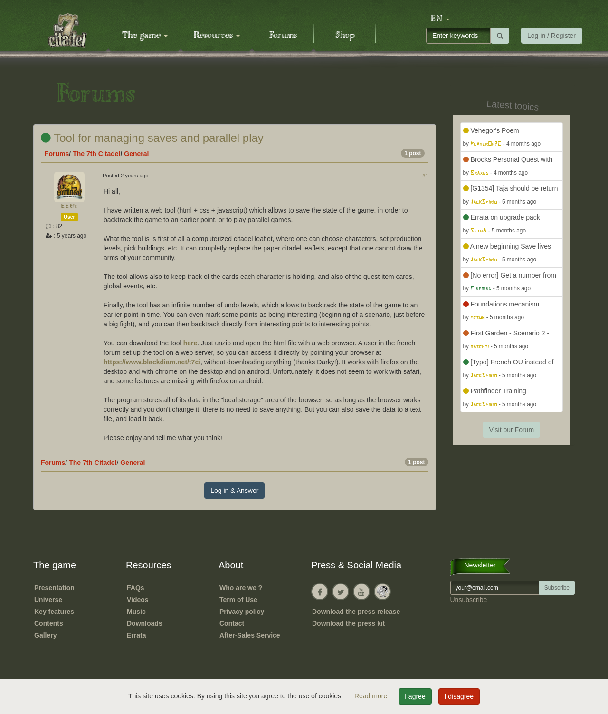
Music (136, 611)
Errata (136, 635)
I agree (415, 696)
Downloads (144, 623)
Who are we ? (240, 588)
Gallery (45, 635)
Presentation (54, 588)
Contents (48, 623)
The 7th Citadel (96, 154)
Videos (138, 599)
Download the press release (356, 611)
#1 (425, 175)
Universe (48, 599)
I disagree (459, 696)
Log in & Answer (234, 490)
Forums (283, 35)
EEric (69, 206)
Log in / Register (551, 35)
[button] (440, 19)
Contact (231, 623)
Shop (345, 35)
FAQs (135, 588)
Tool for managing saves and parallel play (152, 137)
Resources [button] (217, 35)
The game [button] (145, 35)
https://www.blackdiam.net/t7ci (152, 362)
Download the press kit (348, 623)
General (136, 154)
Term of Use (238, 599)
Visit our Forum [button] (511, 430)
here (190, 343)
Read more (371, 696)
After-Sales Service (249, 635)
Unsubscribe (468, 599)
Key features (54, 611)
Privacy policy (241, 611)
